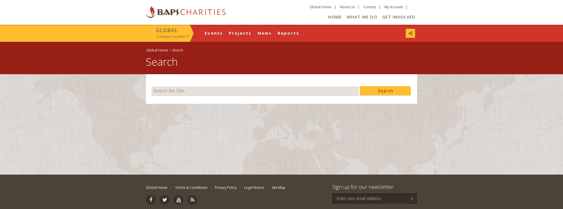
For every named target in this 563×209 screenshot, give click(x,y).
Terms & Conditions (191, 187)
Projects (240, 33)
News (265, 33)
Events (214, 33)
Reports (289, 33)
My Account (393, 7)
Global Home (320, 7)
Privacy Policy (225, 187)
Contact (369, 7)
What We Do (362, 17)
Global (167, 30)
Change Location (171, 36)
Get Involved (398, 17)
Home (335, 17)
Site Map (278, 187)
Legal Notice (254, 187)
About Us (347, 7)
